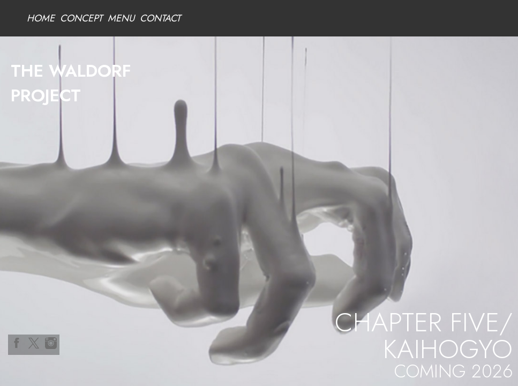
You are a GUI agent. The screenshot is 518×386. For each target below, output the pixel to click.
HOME (41, 18)
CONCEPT (81, 18)
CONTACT (160, 18)
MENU (121, 18)
